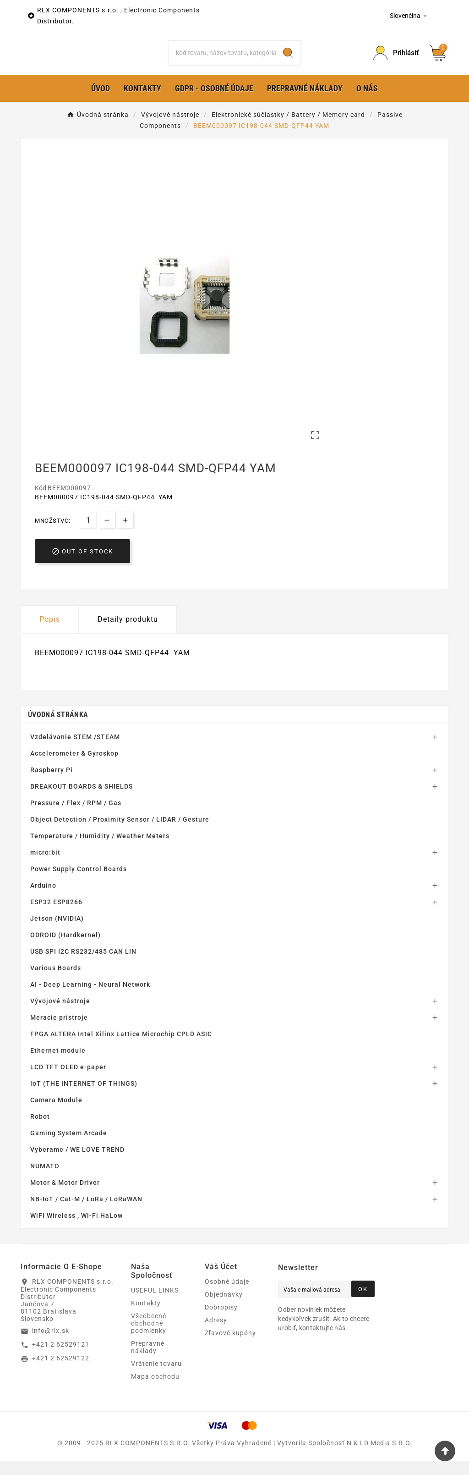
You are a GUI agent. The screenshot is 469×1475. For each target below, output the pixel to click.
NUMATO (45, 1180)
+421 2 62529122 (60, 1372)
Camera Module (56, 1114)
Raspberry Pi (51, 784)
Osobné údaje (227, 1295)
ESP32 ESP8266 (56, 916)
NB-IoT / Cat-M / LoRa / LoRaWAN (86, 1213)
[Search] (288, 60)
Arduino (43, 899)
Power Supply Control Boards (78, 883)
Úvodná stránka (58, 728)
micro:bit (45, 866)
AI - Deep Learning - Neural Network (90, 998)
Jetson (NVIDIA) (57, 932)
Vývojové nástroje (60, 1015)
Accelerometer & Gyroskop (74, 767)
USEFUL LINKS (155, 1304)
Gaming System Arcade (68, 1147)
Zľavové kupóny (230, 1347)
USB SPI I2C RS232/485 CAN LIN (83, 965)
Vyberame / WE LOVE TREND (77, 1163)
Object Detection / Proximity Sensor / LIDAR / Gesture (119, 833)
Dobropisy (221, 1321)
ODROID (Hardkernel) (65, 949)
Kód (41, 502)
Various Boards (55, 982)
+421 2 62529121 (60, 1359)
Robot (40, 1130)
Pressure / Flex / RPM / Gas (75, 817)
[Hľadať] (222, 60)
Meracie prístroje (59, 1031)
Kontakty (146, 1317)
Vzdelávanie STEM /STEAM (75, 751)
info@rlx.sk (50, 1345)
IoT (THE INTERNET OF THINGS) (83, 1097)
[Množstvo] (88, 534)
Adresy (216, 1334)
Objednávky (224, 1308)
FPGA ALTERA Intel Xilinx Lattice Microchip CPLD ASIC (121, 1048)
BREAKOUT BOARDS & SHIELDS (81, 800)
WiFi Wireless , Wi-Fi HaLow (76, 1229)
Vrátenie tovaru (156, 1377)
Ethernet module (58, 1064)
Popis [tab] (49, 634)
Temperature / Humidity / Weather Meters (99, 850)
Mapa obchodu (155, 1390)
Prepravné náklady (147, 1361)
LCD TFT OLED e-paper (68, 1081)
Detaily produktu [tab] (128, 634)
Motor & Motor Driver (65, 1196)
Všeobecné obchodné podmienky (148, 1337)
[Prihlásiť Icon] (396, 60)
